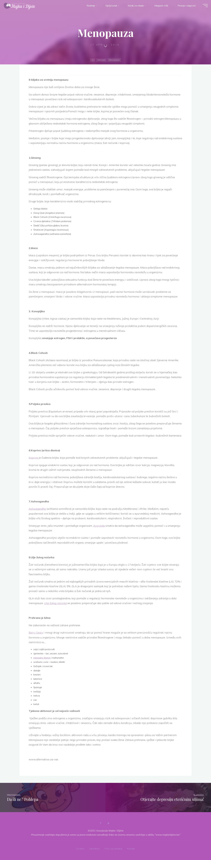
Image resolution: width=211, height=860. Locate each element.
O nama (79, 848)
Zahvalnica (93, 848)
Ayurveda (99, 525)
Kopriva (33, 457)
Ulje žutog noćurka (55, 603)
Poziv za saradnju (113, 848)
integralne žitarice (42, 657)
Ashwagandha (37, 508)
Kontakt (132, 848)
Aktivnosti (105, 22)
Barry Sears (36, 632)
